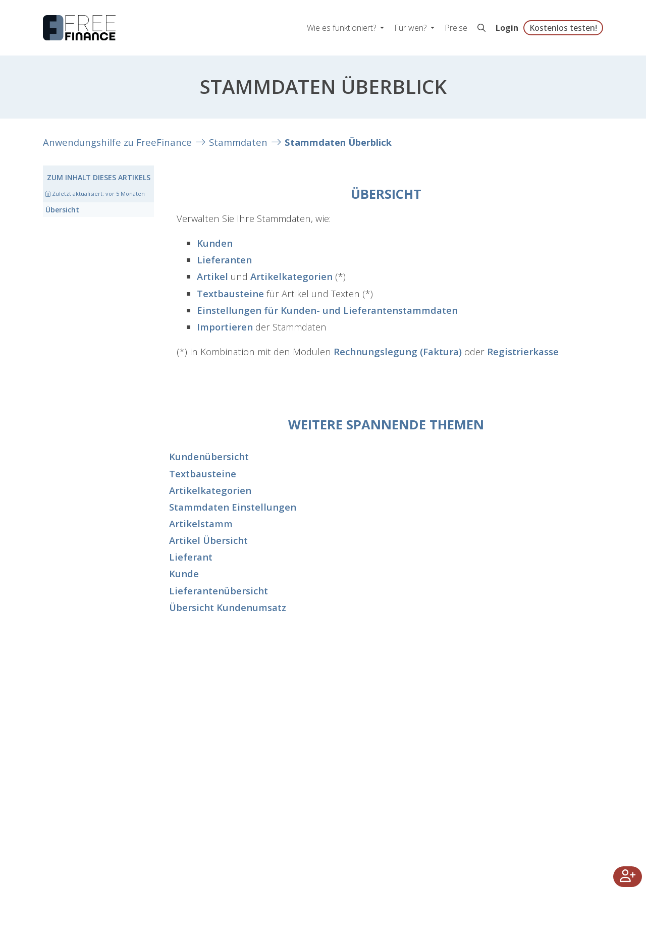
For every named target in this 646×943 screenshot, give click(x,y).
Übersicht (62, 209)
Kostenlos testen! (563, 27)
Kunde (184, 573)
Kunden (215, 243)
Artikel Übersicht (208, 540)
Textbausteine (230, 293)
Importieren (225, 326)
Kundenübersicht (209, 456)
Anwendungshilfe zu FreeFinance (117, 142)
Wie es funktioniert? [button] (342, 27)
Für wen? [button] (411, 27)
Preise (456, 27)
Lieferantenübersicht (218, 590)
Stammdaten (238, 142)
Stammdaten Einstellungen (232, 507)
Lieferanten (224, 259)
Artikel (212, 276)
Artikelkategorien (291, 276)
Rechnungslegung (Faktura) (398, 351)
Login (507, 27)
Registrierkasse (523, 351)
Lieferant (190, 556)
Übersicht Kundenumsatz (227, 607)
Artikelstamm (201, 523)
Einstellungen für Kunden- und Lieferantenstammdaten (327, 310)
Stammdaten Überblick (338, 142)
